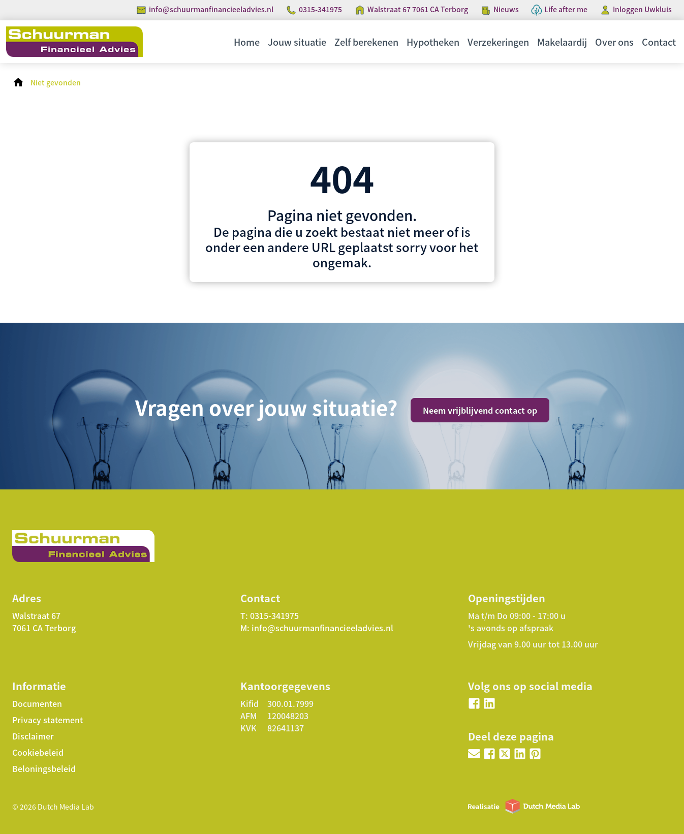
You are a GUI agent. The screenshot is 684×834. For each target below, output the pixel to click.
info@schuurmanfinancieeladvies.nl (211, 9)
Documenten (37, 703)
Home (247, 41)
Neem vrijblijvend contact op (480, 410)
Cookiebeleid (38, 752)
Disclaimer (33, 736)
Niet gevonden (55, 82)
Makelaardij (562, 41)
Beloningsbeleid (44, 768)
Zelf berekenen (366, 41)
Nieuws (506, 9)
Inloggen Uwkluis (642, 9)
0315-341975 (320, 9)
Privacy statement (47, 720)
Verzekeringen (498, 41)
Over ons (614, 41)
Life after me (565, 9)
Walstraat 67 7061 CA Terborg (417, 9)
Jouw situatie (297, 41)
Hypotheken (433, 41)
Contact (659, 41)
